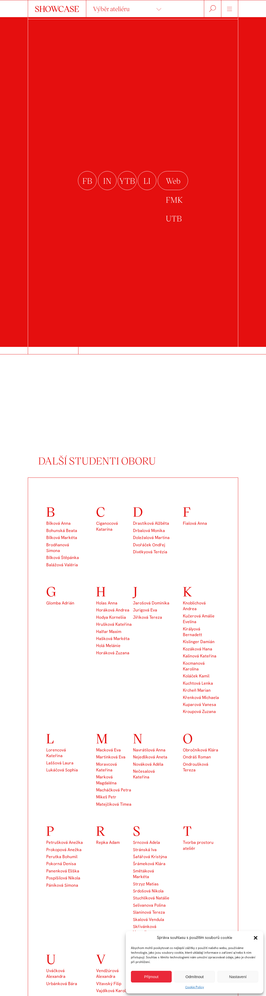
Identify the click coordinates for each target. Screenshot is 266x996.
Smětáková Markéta (143, 873)
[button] (255, 937)
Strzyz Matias (146, 884)
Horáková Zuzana (112, 653)
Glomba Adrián (60, 603)
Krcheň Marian (197, 690)
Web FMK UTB (173, 180)
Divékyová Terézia (150, 552)
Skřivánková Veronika (144, 929)
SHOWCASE (57, 9)
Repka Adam (108, 842)
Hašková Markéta (113, 638)
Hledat (212, 8)
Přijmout (151, 976)
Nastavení (238, 976)
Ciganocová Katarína (107, 526)
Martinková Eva (110, 757)
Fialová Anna (195, 523)
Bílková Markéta (61, 537)
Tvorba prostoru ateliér (198, 845)
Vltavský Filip (108, 983)
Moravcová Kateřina (106, 767)
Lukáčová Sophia (62, 770)
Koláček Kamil (196, 676)
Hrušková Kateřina (114, 624)
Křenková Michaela (201, 697)
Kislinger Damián (199, 641)
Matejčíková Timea (113, 804)
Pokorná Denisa (61, 863)
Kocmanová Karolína (194, 666)
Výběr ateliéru (111, 9)
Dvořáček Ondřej (149, 545)
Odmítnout (194, 976)
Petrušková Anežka (64, 842)
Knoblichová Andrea (194, 605)
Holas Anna (106, 603)
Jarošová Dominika (151, 603)
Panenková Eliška (62, 871)
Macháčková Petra (113, 790)
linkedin (147, 180)
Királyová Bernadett (192, 631)
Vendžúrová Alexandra (107, 973)
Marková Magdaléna (106, 779)
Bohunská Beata (61, 530)
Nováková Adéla (148, 764)
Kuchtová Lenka (198, 683)
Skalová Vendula (148, 919)
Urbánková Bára (61, 983)
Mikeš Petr (106, 797)
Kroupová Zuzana (199, 711)
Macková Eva (108, 750)
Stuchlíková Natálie (151, 898)
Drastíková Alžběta (151, 523)
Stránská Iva (145, 849)
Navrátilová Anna (149, 750)
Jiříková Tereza (147, 617)
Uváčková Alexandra (55, 973)
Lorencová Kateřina (56, 752)
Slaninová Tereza (149, 912)
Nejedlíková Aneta (150, 757)
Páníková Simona (62, 885)
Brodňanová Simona (57, 547)
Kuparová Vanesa (199, 704)
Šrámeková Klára (149, 863)
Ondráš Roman (197, 757)
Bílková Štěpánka (62, 557)
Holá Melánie (108, 645)
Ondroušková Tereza (195, 767)
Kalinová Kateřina (199, 656)
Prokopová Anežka (64, 849)
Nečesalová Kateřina (144, 774)
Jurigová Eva (145, 610)
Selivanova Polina (149, 905)
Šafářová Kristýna (150, 856)
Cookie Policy (194, 987)
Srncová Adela (146, 842)
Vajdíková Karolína (113, 990)
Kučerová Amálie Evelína (199, 618)
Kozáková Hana (197, 649)
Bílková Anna (58, 523)
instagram (107, 180)
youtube (127, 180)
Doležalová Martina (151, 537)
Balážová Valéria (62, 565)
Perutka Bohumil (61, 856)
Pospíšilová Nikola (63, 878)
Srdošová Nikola (148, 891)
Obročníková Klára (200, 750)
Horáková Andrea (112, 610)
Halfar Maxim (108, 631)
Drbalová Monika (149, 530)
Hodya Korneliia (111, 617)
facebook (87, 180)
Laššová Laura (60, 763)
